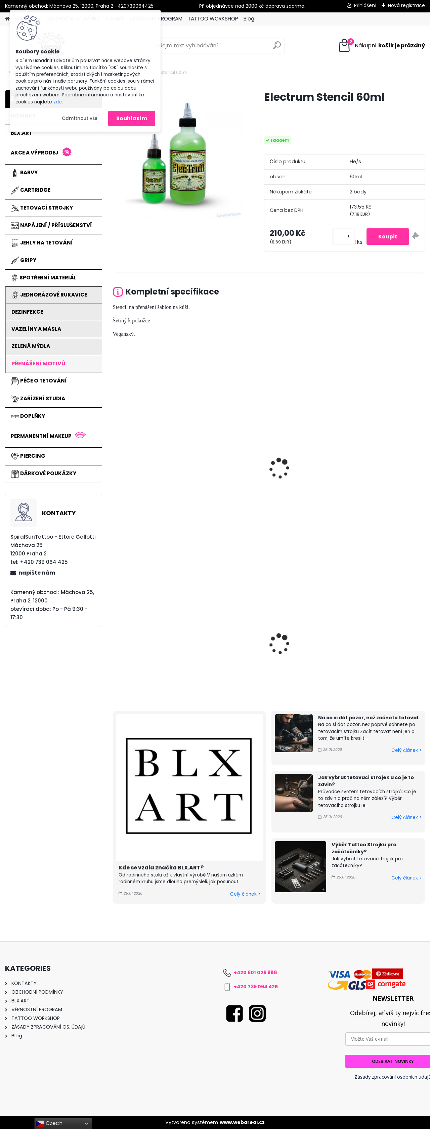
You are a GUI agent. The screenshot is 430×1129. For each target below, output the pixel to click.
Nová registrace (406, 5)
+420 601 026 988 (255, 972)
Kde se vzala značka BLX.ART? (161, 867)
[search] (277, 47)
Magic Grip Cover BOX (146, 637)
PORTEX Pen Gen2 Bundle (229, 635)
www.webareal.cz (242, 1122)
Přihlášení (365, 5)
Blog (249, 18)
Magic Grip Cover (298, 637)
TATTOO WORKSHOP (213, 18)
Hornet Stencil (136, 470)
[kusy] (340, 236)
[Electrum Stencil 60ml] (178, 155)
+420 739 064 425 (256, 986)
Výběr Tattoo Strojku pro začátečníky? (364, 848)
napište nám (36, 573)
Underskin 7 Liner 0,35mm (377, 639)
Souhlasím (131, 118)
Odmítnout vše (79, 118)
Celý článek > (245, 894)
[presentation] (115, 461)
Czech (49, 1123)
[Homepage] (7, 19)
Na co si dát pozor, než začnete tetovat (368, 717)
